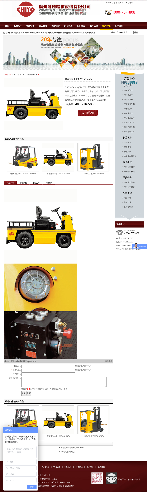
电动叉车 (18, 26)
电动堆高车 (128, 95)
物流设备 (30, 26)
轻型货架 (127, 152)
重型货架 (127, 147)
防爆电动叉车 (33, 75)
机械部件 (127, 202)
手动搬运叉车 (129, 118)
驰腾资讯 (106, 26)
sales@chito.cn (128, 245)
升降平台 (127, 142)
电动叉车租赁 (129, 167)
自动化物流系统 (130, 156)
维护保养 (56, 26)
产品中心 (129, 78)
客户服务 (81, 26)
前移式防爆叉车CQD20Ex (94, 174)
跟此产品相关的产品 (14, 139)
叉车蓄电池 (128, 207)
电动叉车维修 (129, 182)
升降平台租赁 (129, 172)
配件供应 (94, 26)
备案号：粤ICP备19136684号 (62, 486)
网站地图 (129, 3)
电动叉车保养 (129, 187)
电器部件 (127, 198)
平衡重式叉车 (129, 104)
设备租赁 (43, 26)
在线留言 (119, 3)
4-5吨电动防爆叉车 (68, 452)
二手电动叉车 (129, 127)
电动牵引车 (128, 113)
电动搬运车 (128, 90)
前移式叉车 (128, 100)
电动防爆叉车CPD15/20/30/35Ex (23, 174)
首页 (7, 26)
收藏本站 (109, 3)
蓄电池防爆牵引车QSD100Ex (58, 174)
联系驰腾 (119, 26)
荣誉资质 (68, 26)
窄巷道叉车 (128, 109)
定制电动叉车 (129, 122)
